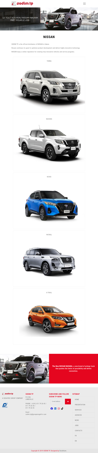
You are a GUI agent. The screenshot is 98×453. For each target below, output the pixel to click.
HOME (77, 399)
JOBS (76, 425)
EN (76, 441)
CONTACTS (78, 430)
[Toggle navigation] (84, 4)
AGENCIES (78, 415)
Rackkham (63, 451)
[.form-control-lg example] (56, 401)
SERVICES (78, 410)
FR (76, 436)
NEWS (77, 420)
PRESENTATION (80, 405)
